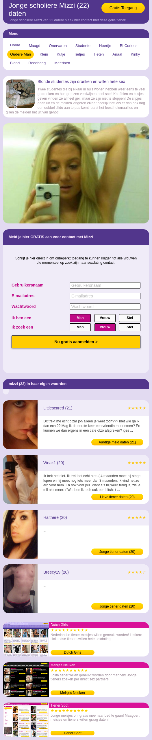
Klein (44, 54)
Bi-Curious (129, 45)
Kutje (61, 54)
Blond (15, 63)
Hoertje (105, 45)
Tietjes (79, 54)
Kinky (135, 54)
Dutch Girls (72, 652)
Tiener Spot (72, 733)
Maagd (34, 45)
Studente (82, 45)
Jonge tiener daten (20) (117, 552)
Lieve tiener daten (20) (117, 497)
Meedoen (62, 63)
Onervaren (57, 45)
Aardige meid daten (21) (117, 442)
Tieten (99, 54)
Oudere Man (20, 54)
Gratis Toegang (123, 7)
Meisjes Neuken (72, 693)
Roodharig (37, 63)
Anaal (117, 54)
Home (15, 45)
